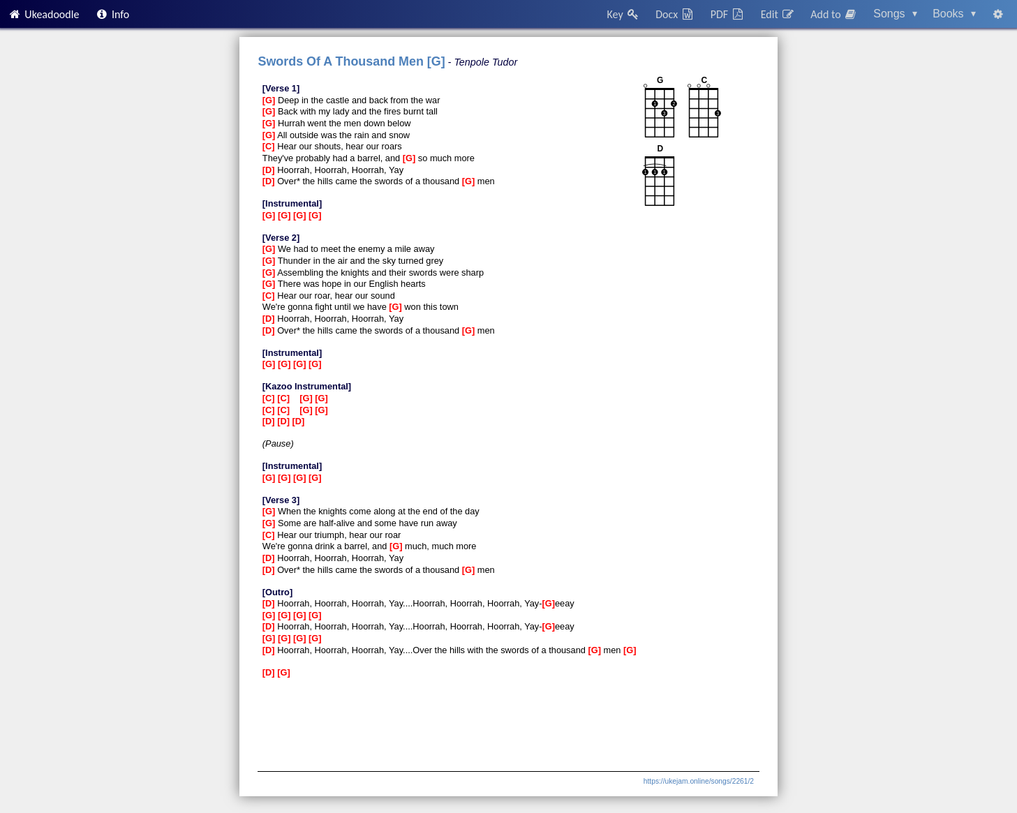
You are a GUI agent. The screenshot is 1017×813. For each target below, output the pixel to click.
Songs (895, 14)
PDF (728, 14)
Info (112, 14)
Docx (675, 14)
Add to (834, 14)
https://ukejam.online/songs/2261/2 (699, 781)
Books (954, 14)
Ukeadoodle (43, 14)
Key (623, 14)
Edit (778, 14)
